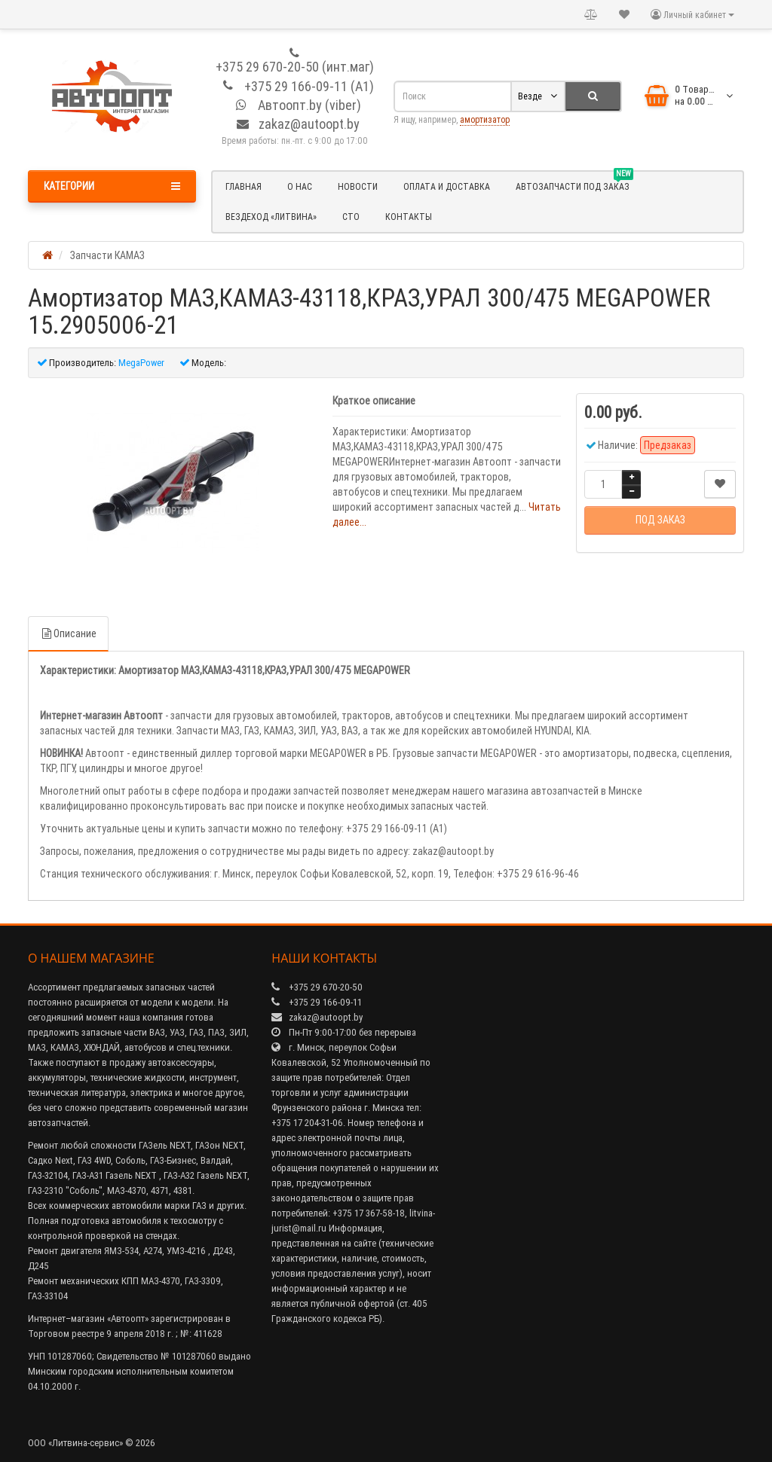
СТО (351, 216)
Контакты (408, 216)
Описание (68, 633)
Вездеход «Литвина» (271, 216)
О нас (299, 186)
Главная (243, 186)
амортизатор (485, 119)
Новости (358, 186)
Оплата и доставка (446, 186)
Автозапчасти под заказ (574, 184)
